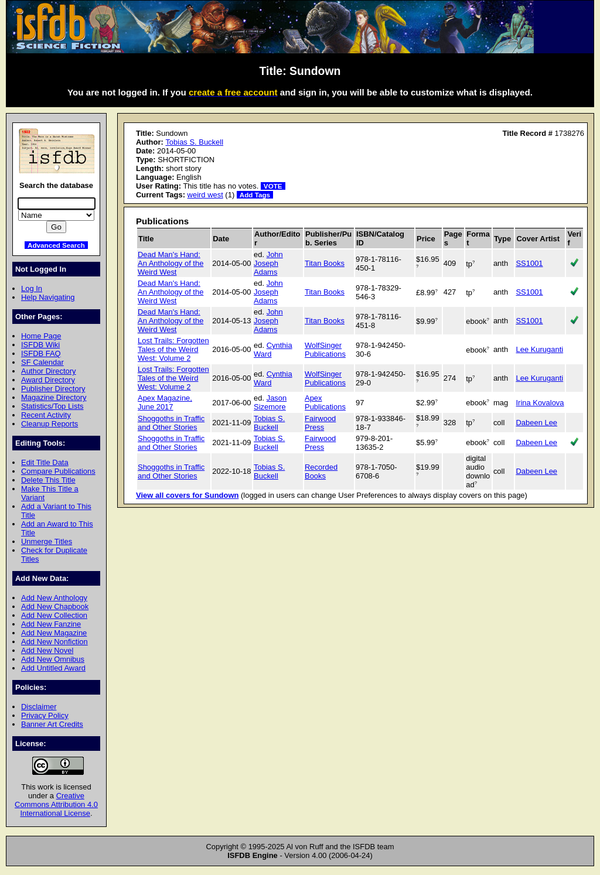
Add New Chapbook (54, 606)
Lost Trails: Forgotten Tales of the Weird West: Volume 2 (173, 349)
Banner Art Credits (52, 724)
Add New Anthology (54, 597)
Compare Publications (58, 471)
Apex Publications (325, 402)
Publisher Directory (53, 388)
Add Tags (255, 195)
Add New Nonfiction (54, 641)
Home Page (41, 335)
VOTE (273, 186)
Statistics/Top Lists (52, 406)
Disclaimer (38, 706)
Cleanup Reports (49, 423)
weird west (205, 194)
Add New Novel (47, 650)
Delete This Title (48, 480)
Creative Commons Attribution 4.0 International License (56, 804)
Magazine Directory (54, 397)
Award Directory (48, 379)
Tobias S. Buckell (194, 142)
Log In (31, 288)
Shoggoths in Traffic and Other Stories (171, 423)
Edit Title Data (45, 462)
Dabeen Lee (536, 422)
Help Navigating (47, 297)
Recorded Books (321, 471)
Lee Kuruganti (539, 349)
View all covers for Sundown (187, 495)
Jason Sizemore (270, 402)
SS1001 (529, 263)
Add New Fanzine (51, 624)
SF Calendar (42, 362)
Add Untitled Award (53, 668)
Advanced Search (56, 245)
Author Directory (48, 371)
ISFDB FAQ (41, 353)
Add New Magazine (54, 632)
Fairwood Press (320, 423)
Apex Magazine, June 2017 (165, 402)
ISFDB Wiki (40, 344)
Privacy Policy (45, 715)
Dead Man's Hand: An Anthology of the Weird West (170, 263)
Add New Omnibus (52, 659)
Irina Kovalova (540, 402)
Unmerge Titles (46, 541)
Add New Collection (54, 615)
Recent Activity (46, 415)
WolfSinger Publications (325, 349)
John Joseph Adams (268, 263)
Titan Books (325, 263)
